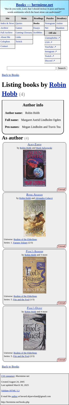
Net (46, 28)
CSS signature (8, 376)
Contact (4, 46)
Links (18, 37)
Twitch (19, 41)
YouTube (50, 47)
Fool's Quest (34, 308)
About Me (5, 37)
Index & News (7, 23)
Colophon (5, 41)
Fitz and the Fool (21, 299)
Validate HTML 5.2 (10, 390)
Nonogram (50, 23)
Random (60, 28)
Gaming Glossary (24, 32)
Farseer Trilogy (20, 242)
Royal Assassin (34, 194)
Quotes (19, 23)
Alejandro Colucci (44, 198)
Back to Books (10, 75)
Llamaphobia (52, 38)
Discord (50, 60)
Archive (4, 28)
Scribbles (37, 32)
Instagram (51, 51)
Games (19, 28)
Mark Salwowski (44, 148)
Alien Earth (34, 144)
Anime (59, 23)
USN (48, 42)
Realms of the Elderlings (25, 239)
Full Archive (6, 32)
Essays (36, 28)
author (15, 396)
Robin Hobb (25, 148)
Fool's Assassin (34, 251)
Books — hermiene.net (34, 5)
